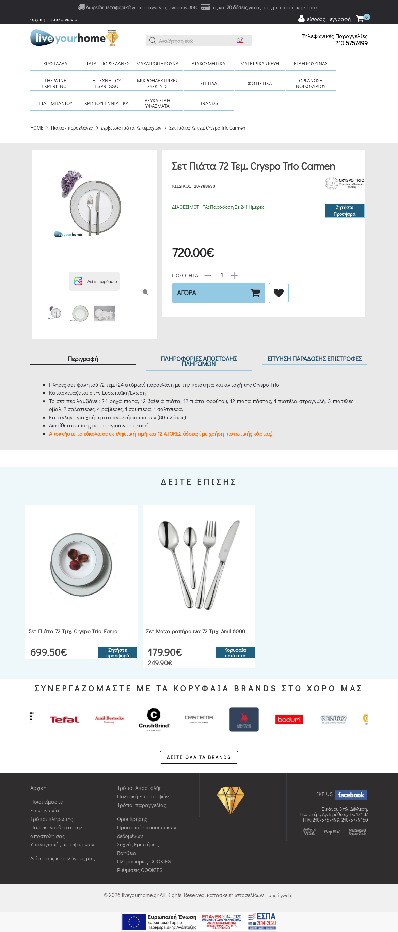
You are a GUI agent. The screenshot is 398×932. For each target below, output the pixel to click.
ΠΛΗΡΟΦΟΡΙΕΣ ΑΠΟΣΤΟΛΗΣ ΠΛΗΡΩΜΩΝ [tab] (199, 361)
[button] (152, 40)
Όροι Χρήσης (132, 818)
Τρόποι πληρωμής (51, 818)
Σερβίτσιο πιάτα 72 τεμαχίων (131, 127)
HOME (36, 127)
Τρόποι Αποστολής (139, 787)
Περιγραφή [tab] (83, 358)
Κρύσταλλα (55, 63)
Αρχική (38, 787)
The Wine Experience (55, 83)
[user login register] (324, 18)
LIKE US (341, 793)
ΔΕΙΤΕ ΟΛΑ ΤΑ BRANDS (199, 757)
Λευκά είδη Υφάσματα (157, 103)
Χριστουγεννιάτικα (106, 103)
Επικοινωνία (44, 810)
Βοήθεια (127, 852)
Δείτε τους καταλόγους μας (62, 858)
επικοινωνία (64, 19)
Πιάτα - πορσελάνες (106, 63)
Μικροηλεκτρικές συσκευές (157, 83)
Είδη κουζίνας (311, 63)
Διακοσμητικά (208, 63)
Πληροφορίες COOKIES (144, 861)
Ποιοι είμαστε (46, 801)
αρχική (37, 19)
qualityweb (280, 895)
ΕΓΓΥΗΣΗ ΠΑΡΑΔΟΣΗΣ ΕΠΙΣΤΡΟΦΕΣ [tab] (315, 358)
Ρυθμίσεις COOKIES (139, 869)
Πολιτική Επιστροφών (143, 796)
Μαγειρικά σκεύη (259, 63)
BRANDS (208, 103)
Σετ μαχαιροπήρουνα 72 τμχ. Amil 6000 (195, 631)
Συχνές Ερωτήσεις (138, 844)
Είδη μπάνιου (55, 103)
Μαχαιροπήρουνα (157, 63)
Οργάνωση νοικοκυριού (310, 83)
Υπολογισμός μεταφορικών (62, 844)
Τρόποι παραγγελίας (141, 804)
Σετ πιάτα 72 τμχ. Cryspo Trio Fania (73, 631)
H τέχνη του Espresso (106, 83)
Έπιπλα (208, 83)
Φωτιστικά (260, 83)
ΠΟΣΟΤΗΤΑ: (186, 275)
